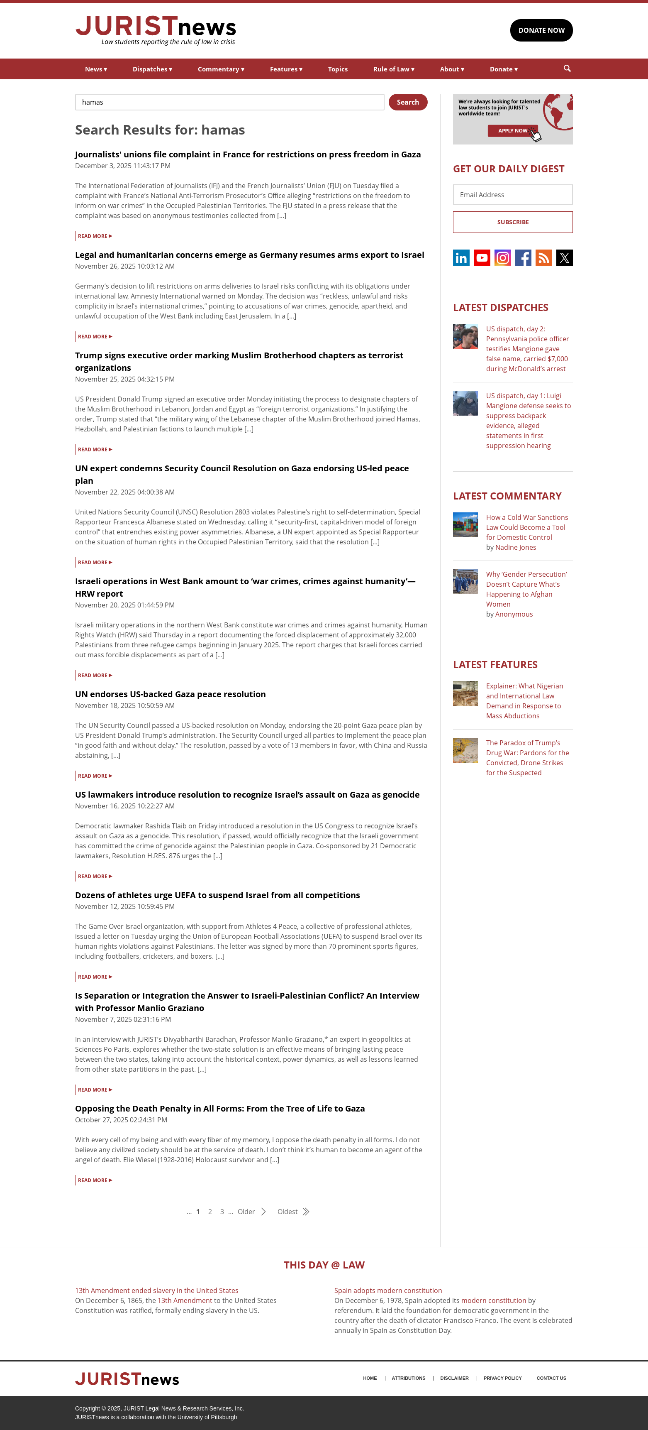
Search (408, 102)
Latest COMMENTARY (507, 495)
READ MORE (95, 235)
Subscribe (513, 222)
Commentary (221, 69)
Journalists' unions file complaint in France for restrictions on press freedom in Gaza (248, 154)
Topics (338, 69)
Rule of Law (393, 69)
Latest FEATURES (495, 664)
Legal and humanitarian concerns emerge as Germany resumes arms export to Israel (249, 254)
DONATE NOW (542, 30)
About (452, 69)
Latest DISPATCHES (500, 307)
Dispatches (152, 69)
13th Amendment (185, 1300)
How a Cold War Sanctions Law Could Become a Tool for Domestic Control (527, 527)
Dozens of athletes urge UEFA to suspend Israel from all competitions (217, 895)
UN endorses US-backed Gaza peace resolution (170, 694)
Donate (504, 69)
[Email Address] (513, 194)
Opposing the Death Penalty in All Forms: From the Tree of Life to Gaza (220, 1108)
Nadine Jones (515, 547)
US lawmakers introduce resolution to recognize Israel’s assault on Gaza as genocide (247, 794)
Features (286, 69)
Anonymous (514, 614)
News (96, 69)
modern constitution (493, 1300)
